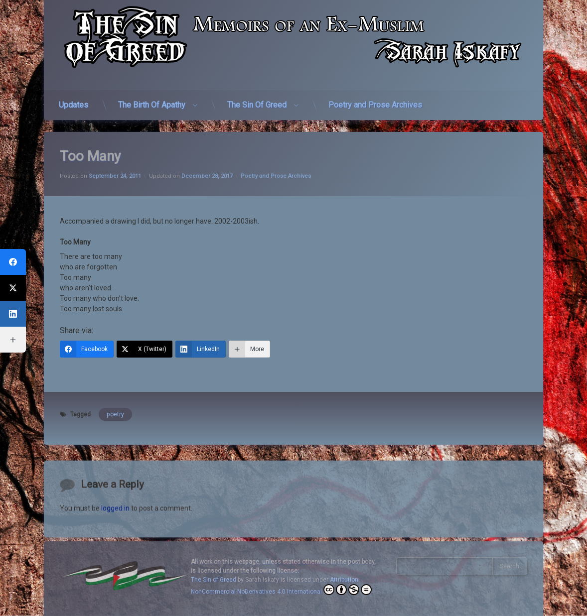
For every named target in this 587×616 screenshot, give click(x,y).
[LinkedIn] (200, 336)
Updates (73, 100)
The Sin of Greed (213, 579)
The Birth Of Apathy (151, 100)
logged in (115, 539)
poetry (115, 401)
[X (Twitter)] (144, 336)
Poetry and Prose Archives (375, 100)
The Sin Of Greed (257, 100)
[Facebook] (87, 336)
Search (509, 566)
